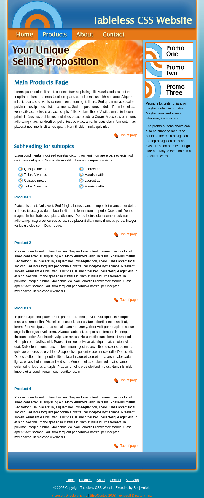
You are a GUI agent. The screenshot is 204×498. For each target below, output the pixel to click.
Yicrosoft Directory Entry (69, 495)
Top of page (129, 135)
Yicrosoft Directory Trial (135, 495)
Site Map (132, 480)
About (101, 480)
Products (85, 480)
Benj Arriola (141, 488)
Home (70, 480)
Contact (115, 480)
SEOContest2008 (103, 495)
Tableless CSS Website (97, 488)
